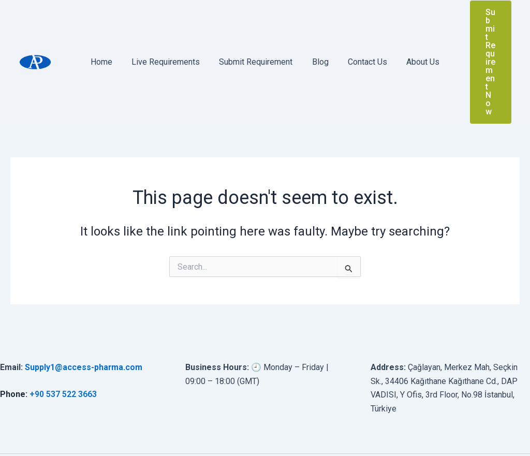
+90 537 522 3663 (63, 344)
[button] (486, 37)
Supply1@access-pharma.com (84, 317)
